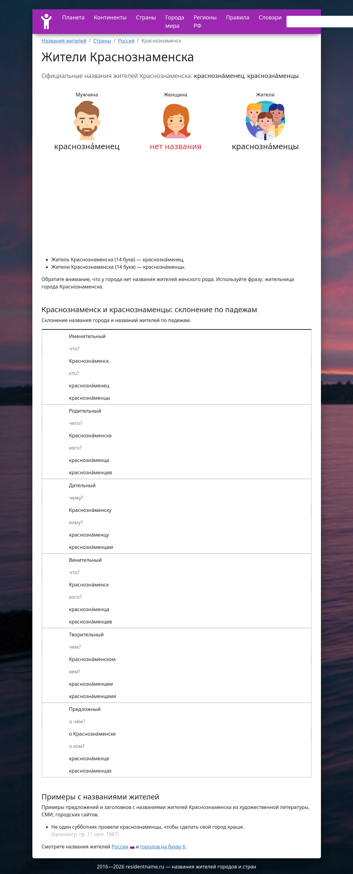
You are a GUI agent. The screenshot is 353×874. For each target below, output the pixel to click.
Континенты (110, 17)
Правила (237, 17)
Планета (73, 17)
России (120, 846)
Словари (270, 17)
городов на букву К (163, 846)
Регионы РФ (205, 21)
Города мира (174, 21)
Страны (146, 17)
